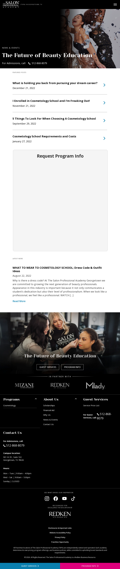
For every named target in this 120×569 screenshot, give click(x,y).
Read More (19, 301)
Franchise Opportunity (60, 542)
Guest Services (47, 367)
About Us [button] (50, 399)
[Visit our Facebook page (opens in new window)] (55, 498)
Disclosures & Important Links (60, 528)
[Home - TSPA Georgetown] (11, 4)
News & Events (50, 419)
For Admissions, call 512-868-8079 (24, 63)
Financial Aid (48, 410)
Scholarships (49, 405)
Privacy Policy (60, 537)
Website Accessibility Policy (60, 533)
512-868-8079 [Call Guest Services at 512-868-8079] (104, 416)
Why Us (47, 414)
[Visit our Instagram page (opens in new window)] (47, 498)
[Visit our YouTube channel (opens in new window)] (64, 498)
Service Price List (91, 405)
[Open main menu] (115, 4)
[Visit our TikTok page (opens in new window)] (73, 498)
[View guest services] (30, 566)
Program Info (72, 367)
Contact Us (48, 424)
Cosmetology (9, 405)
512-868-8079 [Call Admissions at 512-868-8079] (13, 445)
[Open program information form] (90, 566)
